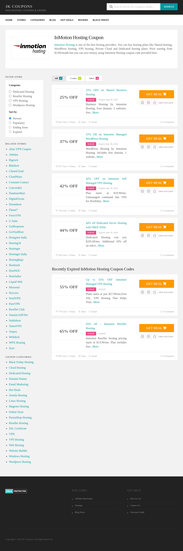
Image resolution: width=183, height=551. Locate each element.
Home (9, 20)
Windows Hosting (19, 456)
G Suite (13, 221)
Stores (21, 20)
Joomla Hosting (18, 395)
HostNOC (14, 270)
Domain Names (18, 378)
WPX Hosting (17, 342)
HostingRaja (16, 259)
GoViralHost (16, 231)
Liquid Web (15, 281)
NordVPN (15, 298)
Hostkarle (14, 265)
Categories (38, 20)
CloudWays (15, 176)
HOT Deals (67, 20)
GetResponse (16, 226)
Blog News (80, 512)
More (95, 112)
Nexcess (13, 292)
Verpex (13, 331)
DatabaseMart (17, 193)
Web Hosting (16, 445)
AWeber (13, 154)
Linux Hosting (17, 400)
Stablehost (15, 320)
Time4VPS (15, 326)
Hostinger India (18, 254)
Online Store (16, 411)
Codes (75, 78)
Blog (52, 20)
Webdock (14, 337)
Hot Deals (14, 389)
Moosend (14, 287)
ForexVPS (15, 215)
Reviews (83, 20)
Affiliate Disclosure (84, 498)
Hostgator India (18, 237)
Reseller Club (17, 309)
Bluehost (14, 165)
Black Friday (101, 20)
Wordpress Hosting (20, 461)
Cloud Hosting (17, 367)
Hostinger (14, 248)
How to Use (135, 498)
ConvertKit (15, 187)
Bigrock (13, 160)
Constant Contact (19, 182)
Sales (94, 78)
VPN (12, 434)
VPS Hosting (16, 439)
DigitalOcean (16, 198)
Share (82, 122)
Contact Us (135, 505)
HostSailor (15, 276)
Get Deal (156, 94)
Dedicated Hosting (19, 373)
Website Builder (18, 450)
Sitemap (78, 505)
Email (93, 122)
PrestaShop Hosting (20, 417)
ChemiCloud (16, 171)
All (58, 78)
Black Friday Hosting (21, 362)
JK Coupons (18, 6)
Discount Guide (137, 512)
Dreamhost (15, 204)
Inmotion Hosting (64, 44)
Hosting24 (15, 243)
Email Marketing (18, 384)
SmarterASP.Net (18, 314)
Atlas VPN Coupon (20, 149)
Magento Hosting (19, 406)
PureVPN (14, 303)
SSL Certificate (18, 428)
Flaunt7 (13, 209)
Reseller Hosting (18, 423)
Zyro (11, 348)
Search (169, 6)
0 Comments (167, 122)
